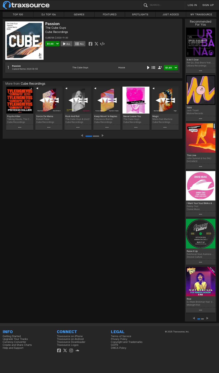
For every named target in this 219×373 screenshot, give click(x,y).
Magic (155, 116)
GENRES (79, 14)
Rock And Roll (72, 116)
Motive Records (195, 113)
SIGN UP (208, 5)
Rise (189, 299)
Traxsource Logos (68, 345)
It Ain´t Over (193, 59)
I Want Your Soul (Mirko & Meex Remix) (200, 203)
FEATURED (110, 14)
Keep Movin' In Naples (105, 116)
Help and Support (13, 347)
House (121, 67)
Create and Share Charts (17, 345)
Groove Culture (194, 257)
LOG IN (192, 5)
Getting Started (12, 336)
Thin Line (191, 155)
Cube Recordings (56, 32)
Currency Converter (14, 342)
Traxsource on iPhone (70, 336)
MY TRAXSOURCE (201, 14)
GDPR (114, 345)
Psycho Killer (13, 116)
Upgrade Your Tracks (15, 339)
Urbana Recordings (196, 65)
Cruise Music (193, 209)
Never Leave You (132, 116)
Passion (16, 66)
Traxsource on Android (70, 339)
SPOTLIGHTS (140, 14)
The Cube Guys (55, 27)
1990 (189, 107)
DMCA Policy (118, 347)
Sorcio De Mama (44, 116)
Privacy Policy (119, 339)
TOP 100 (18, 14)
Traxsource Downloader (71, 342)
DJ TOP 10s (48, 14)
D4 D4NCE (192, 161)
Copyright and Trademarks (127, 342)
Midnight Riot (193, 304)
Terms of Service (121, 336)
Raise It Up (192, 251)
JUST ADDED (171, 14)
